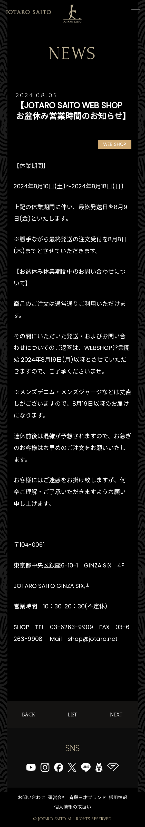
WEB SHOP (114, 144)
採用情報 (118, 797)
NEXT (116, 714)
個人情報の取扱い (72, 807)
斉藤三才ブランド (87, 797)
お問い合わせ (31, 797)
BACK (28, 714)
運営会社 (57, 797)
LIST (72, 714)
